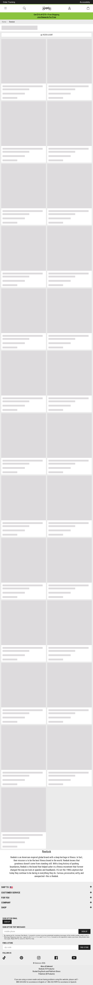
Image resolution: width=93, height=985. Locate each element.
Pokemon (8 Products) (46, 974)
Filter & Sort (46, 35)
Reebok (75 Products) (46, 969)
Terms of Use (35, 937)
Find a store (8, 943)
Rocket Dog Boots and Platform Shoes (46, 971)
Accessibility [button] (85, 2)
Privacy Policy (46, 937)
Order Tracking (9, 2)
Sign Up (7, 922)
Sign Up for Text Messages (14, 927)
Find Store (84, 947)
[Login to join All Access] (46, 14)
